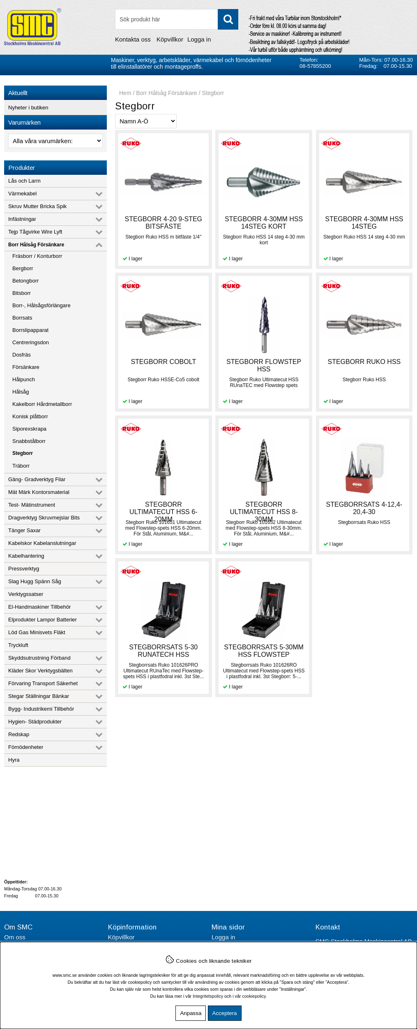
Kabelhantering (26, 556)
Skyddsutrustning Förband (39, 658)
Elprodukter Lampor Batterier (42, 619)
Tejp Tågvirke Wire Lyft (35, 232)
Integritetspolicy (208, 996)
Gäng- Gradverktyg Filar (36, 479)
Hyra (13, 760)
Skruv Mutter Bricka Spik (37, 206)
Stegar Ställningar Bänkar (38, 696)
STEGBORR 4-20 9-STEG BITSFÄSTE (164, 223)
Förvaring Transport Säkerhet (43, 683)
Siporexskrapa (29, 429)
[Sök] (176, 19)
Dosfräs (21, 355)
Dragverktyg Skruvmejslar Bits (44, 517)
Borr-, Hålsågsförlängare (41, 305)
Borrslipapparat (30, 330)
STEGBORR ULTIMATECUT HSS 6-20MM (163, 512)
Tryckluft (18, 645)
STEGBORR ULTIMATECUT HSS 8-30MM (263, 512)
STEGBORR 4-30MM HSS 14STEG (364, 223)
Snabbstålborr (29, 441)
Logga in (199, 39)
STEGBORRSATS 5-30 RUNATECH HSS (163, 651)
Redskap (18, 734)
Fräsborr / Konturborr (37, 256)
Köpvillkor (170, 39)
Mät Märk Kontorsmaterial (38, 492)
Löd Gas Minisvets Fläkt (36, 632)
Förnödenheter (25, 747)
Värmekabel (22, 193)
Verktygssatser (25, 594)
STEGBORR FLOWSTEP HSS (263, 365)
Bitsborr (21, 293)
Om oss (14, 937)
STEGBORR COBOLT (163, 361)
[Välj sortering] (146, 121)
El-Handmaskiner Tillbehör (39, 607)
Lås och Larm (24, 181)
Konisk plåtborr (30, 416)
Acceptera (224, 1013)
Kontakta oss (133, 39)
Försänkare (25, 367)
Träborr (21, 466)
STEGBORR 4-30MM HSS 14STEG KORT (264, 223)
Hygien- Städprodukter (35, 721)
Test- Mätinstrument (31, 505)
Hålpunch (23, 379)
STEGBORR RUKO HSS (364, 361)
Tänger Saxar (24, 530)
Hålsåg (20, 392)
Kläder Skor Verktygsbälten (40, 670)
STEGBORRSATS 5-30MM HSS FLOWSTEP (264, 651)
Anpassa (190, 1013)
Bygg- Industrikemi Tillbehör (41, 709)
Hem (125, 93)
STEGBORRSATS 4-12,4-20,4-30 (364, 508)
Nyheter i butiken (28, 107)
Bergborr (22, 268)
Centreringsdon (30, 342)
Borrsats (22, 318)
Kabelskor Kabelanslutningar (42, 543)
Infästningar (22, 219)
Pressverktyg (23, 568)
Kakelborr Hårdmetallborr (42, 404)
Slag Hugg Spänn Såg (34, 581)
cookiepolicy (253, 996)
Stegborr (22, 453)
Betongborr (25, 281)
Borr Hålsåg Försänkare (36, 245)
